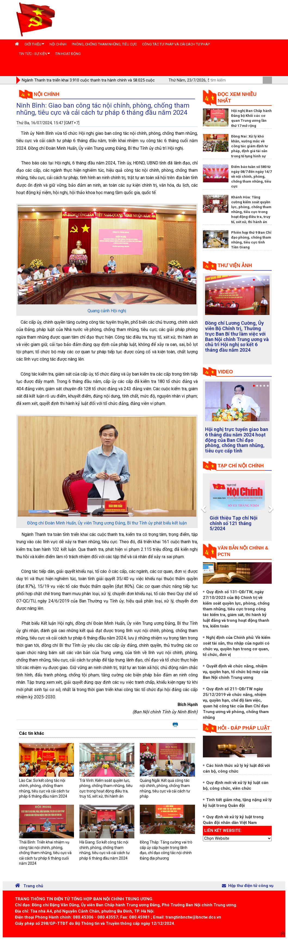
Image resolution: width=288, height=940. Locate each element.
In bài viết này (175, 724)
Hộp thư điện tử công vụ (247, 885)
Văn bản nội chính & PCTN (243, 551)
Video (225, 371)
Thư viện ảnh (235, 265)
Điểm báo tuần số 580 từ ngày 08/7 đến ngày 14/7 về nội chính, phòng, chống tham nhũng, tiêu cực (251, 177)
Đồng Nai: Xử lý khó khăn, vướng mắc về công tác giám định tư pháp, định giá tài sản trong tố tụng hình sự (249, 146)
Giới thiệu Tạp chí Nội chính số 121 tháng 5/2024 (234, 523)
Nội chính (46, 94)
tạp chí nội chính (241, 466)
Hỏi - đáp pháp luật (244, 728)
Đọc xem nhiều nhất (237, 98)
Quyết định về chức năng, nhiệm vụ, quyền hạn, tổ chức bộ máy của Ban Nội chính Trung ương (235, 672)
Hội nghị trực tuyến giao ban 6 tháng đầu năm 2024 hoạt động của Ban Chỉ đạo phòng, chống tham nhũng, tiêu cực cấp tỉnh (236, 440)
